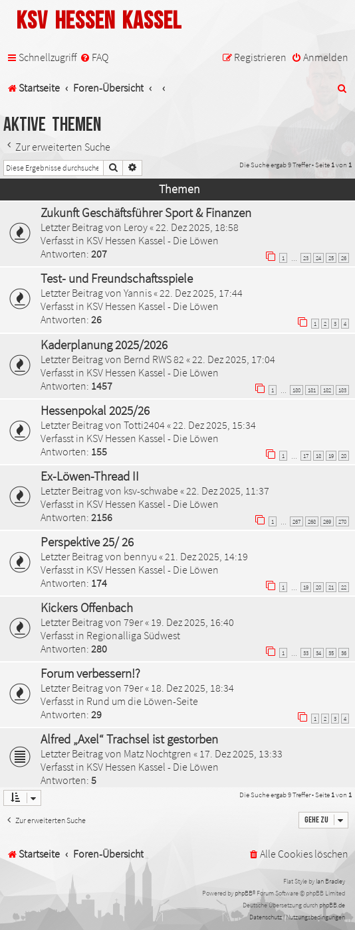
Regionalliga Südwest (133, 635)
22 (343, 587)
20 (343, 455)
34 (318, 653)
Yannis (138, 292)
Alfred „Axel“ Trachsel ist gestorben (129, 739)
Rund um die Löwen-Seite (142, 701)
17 (305, 455)
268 (312, 521)
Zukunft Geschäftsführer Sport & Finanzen (146, 212)
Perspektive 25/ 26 (87, 542)
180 (296, 390)
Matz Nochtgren (157, 753)
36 (343, 653)
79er (133, 622)
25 (331, 258)
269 (327, 521)
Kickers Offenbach (87, 607)
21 (331, 587)
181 (312, 390)
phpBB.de (332, 905)
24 (318, 258)
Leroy (136, 227)
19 (331, 455)
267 (296, 521)
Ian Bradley (330, 881)
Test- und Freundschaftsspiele (117, 278)
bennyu (140, 556)
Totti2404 (144, 424)
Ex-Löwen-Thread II (90, 476)
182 (327, 390)
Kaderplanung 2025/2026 (104, 344)
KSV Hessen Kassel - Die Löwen (152, 240)
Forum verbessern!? (90, 673)
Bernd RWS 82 (154, 359)
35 (331, 653)
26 (343, 258)
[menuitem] (94, 57)
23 (305, 258)
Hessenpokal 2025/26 (95, 410)
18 (318, 455)
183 (342, 390)
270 (342, 521)
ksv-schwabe (151, 490)
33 (305, 653)
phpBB (244, 893)
